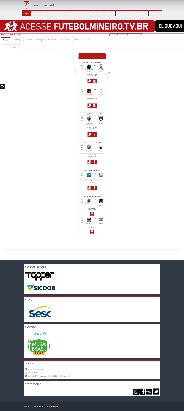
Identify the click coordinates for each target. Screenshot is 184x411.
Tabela (5, 40)
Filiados (72, 13)
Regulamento (52, 40)
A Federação (40, 13)
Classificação (17, 40)
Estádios (109, 13)
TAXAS (155, 13)
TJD (83, 13)
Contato (42, 18)
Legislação (141, 13)
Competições (57, 13)
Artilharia (28, 40)
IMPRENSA (29, 18)
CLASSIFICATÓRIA (12, 47)
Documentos (125, 13)
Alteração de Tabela (81, 40)
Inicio (26, 13)
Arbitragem (95, 13)
